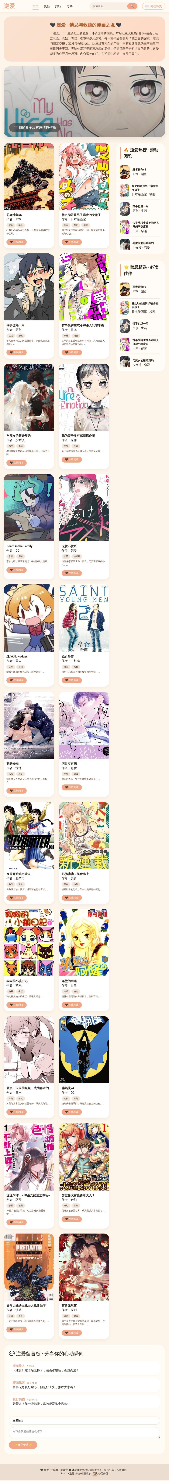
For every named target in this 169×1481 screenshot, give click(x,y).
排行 (58, 6)
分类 (70, 6)
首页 (36, 6)
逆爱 (10, 6)
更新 (47, 6)
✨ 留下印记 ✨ (23, 1445)
